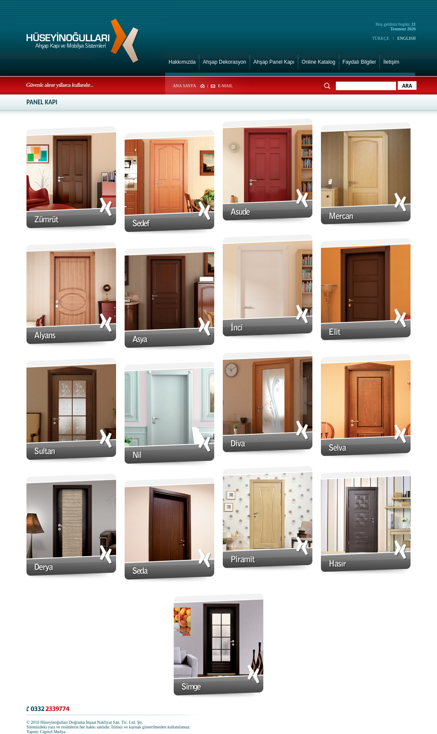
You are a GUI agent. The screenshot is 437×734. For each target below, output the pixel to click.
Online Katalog (318, 62)
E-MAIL (225, 85)
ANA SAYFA (184, 85)
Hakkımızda (182, 62)
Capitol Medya (53, 731)
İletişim (391, 62)
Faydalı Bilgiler (359, 62)
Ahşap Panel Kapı (273, 62)
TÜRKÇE (380, 38)
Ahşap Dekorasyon (224, 62)
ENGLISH (406, 38)
